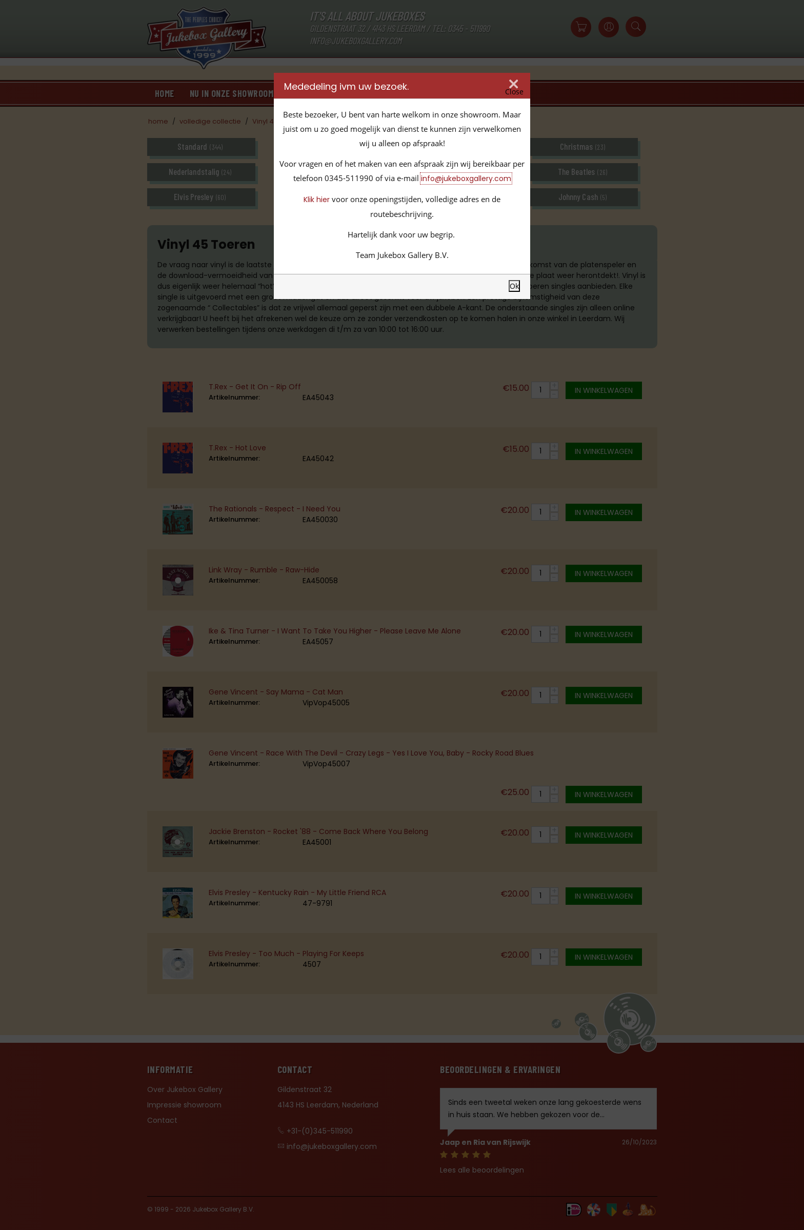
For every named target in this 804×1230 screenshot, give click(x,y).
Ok (514, 286)
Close (514, 92)
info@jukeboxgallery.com (466, 178)
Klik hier (317, 199)
